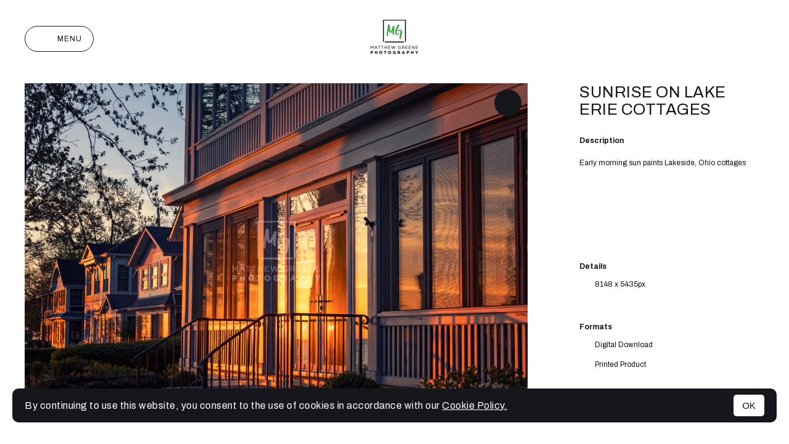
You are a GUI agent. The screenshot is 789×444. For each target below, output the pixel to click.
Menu (59, 38)
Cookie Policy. (474, 405)
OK (749, 405)
